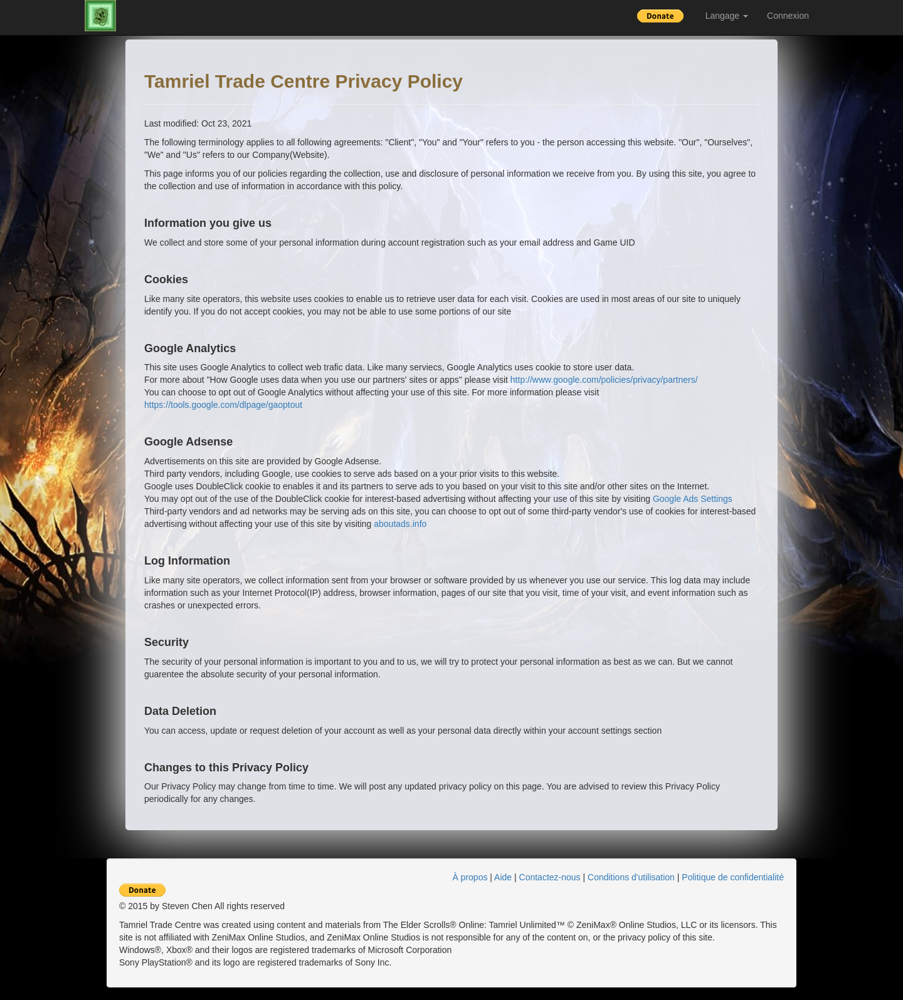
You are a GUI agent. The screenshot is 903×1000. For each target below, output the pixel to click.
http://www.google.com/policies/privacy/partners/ (604, 380)
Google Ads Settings (692, 499)
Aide (503, 877)
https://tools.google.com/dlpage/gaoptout (223, 405)
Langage (726, 16)
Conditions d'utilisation (631, 877)
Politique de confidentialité (733, 877)
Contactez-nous (550, 877)
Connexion (788, 16)
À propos (469, 877)
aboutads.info (400, 524)
